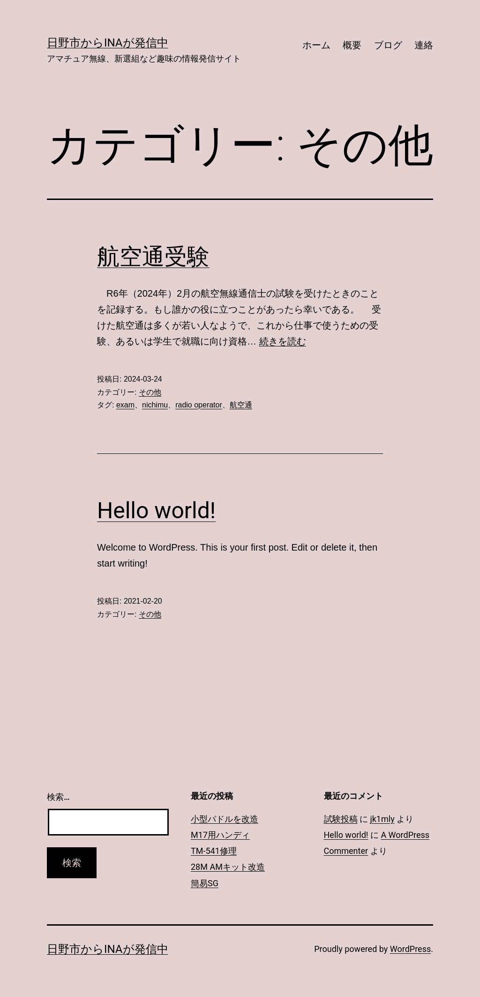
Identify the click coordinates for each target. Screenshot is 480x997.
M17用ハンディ (220, 835)
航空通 (241, 405)
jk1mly (382, 819)
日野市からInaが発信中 (107, 42)
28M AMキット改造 (228, 867)
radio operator (198, 405)
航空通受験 (153, 256)
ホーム (316, 45)
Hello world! (156, 510)
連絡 (423, 45)
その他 (150, 392)
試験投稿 (341, 819)
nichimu (155, 405)
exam (125, 405)
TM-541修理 (214, 851)
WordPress (410, 949)
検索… (58, 797)
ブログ (388, 45)
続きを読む (282, 341)
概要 (352, 45)
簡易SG (204, 883)
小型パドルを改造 (224, 819)
